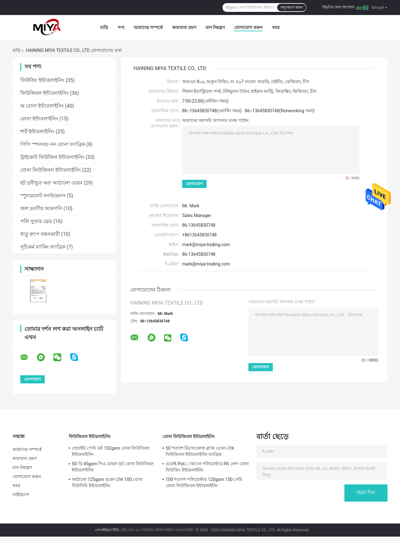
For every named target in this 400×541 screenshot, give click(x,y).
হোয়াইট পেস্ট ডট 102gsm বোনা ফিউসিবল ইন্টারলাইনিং (110, 451)
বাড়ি (104, 27)
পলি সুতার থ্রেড (36, 221)
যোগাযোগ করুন (248, 27)
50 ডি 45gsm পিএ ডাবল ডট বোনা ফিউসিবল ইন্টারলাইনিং (112, 467)
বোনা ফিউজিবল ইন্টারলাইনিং (50, 170)
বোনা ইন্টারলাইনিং (39, 119)
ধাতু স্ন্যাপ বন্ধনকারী (40, 234)
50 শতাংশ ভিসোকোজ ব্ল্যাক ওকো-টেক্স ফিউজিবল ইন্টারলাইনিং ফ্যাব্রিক (200, 451)
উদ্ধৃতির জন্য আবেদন (338, 7)
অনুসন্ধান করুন (291, 7)
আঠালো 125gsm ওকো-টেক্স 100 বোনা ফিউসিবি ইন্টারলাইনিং (107, 482)
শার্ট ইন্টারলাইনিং (37, 131)
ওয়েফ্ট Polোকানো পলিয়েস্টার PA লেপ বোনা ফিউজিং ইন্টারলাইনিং (207, 467)
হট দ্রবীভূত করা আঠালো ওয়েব (51, 183)
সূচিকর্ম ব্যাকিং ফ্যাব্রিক (42, 247)
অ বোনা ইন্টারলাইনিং (42, 106)
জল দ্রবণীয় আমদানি (41, 208)
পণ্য (121, 27)
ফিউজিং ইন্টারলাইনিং (42, 80)
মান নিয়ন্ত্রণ (215, 27)
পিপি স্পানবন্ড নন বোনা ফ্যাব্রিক (52, 144)
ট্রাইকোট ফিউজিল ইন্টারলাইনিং (52, 157)
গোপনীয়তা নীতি (107, 530)
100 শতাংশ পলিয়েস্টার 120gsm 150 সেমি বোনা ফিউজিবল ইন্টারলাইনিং (204, 482)
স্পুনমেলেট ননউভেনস (43, 196)
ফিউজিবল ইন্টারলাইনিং (44, 93)
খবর (276, 27)
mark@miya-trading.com (206, 263)
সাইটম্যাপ (21, 494)
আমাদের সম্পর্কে (148, 27)
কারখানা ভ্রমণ (184, 27)
